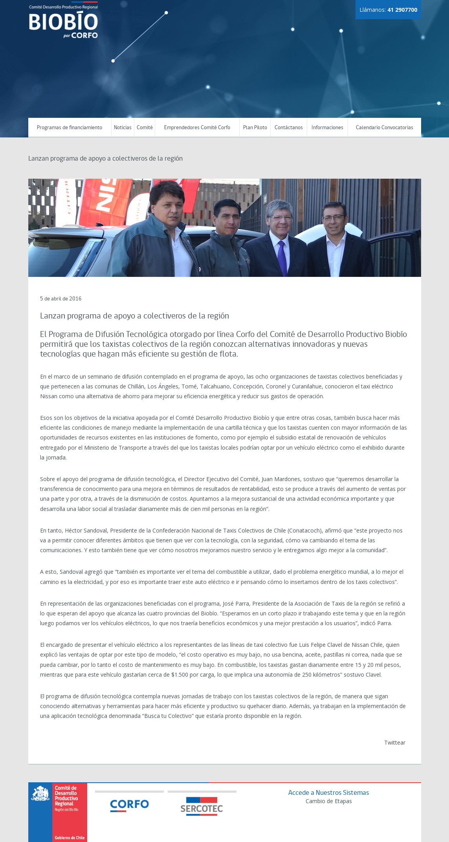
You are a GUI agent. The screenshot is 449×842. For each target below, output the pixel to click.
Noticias (123, 128)
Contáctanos (289, 128)
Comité (145, 128)
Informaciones (327, 128)
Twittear (394, 742)
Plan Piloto (255, 128)
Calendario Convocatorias (384, 128)
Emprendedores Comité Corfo (197, 128)
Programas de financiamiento (69, 128)
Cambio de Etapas (329, 801)
